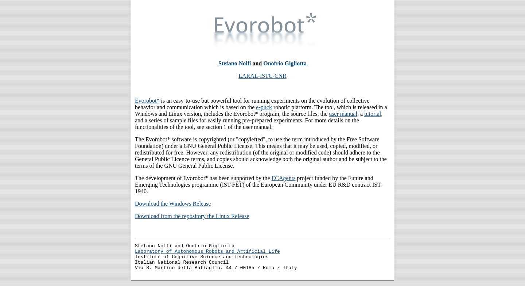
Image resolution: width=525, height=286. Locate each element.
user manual (343, 114)
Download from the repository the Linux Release (192, 216)
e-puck (264, 107)
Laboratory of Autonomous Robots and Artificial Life (207, 253)
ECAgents (284, 178)
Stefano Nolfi (234, 63)
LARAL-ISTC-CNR (262, 76)
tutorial (372, 114)
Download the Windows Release (173, 204)
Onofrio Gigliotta (285, 63)
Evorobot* (147, 101)
